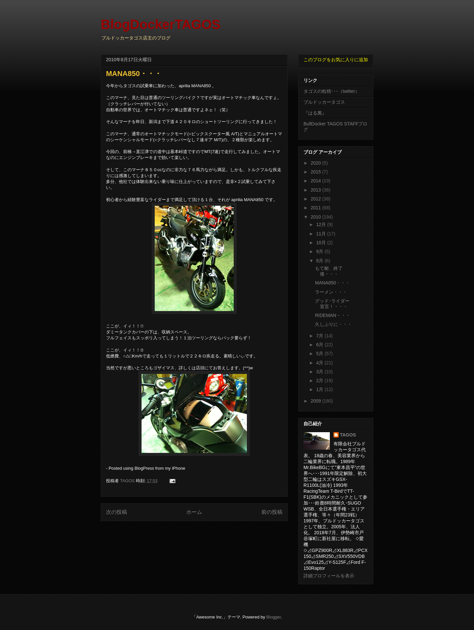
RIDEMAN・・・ (332, 315)
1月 (320, 389)
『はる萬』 (315, 113)
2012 (316, 198)
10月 (321, 242)
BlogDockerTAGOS (161, 24)
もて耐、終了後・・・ (329, 271)
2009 (316, 401)
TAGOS (348, 434)
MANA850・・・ (332, 282)
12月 (321, 224)
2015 (316, 171)
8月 (320, 260)
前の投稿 (271, 512)
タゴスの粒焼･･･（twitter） (331, 91)
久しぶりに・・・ (333, 324)
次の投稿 (116, 512)
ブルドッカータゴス (324, 102)
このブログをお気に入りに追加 (335, 59)
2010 (316, 217)
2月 (320, 380)
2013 (316, 190)
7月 (320, 335)
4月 (320, 362)
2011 (316, 207)
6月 (320, 344)
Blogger (273, 617)
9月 (320, 251)
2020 (316, 163)
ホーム (194, 512)
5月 (320, 353)
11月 (321, 233)
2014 (316, 180)
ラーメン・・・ (331, 292)
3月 (320, 371)
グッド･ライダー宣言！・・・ (332, 303)
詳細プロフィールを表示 (328, 575)
